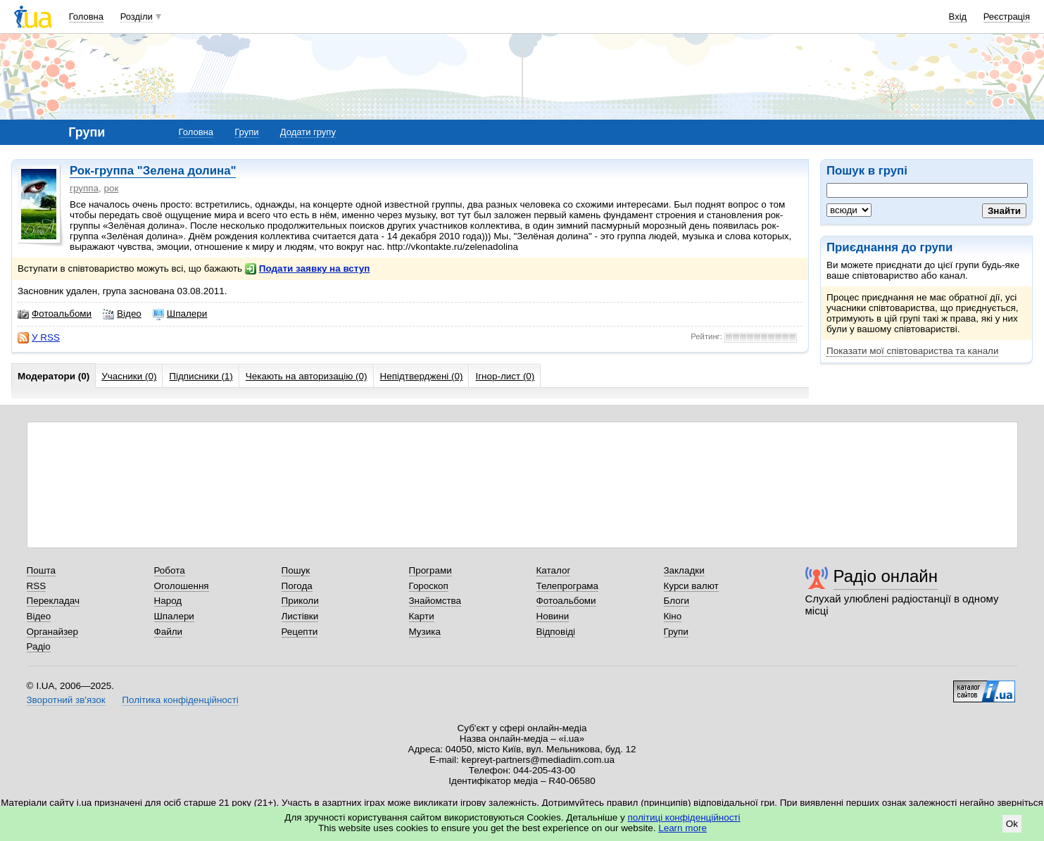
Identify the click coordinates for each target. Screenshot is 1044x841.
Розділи (136, 16)
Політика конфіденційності (180, 700)
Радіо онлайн (886, 576)
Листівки (300, 616)
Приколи (300, 600)
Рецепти (300, 631)
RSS (36, 586)
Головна (86, 16)
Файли (168, 631)
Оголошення (181, 586)
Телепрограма (567, 586)
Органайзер (52, 631)
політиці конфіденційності (684, 817)
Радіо (39, 646)
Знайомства (435, 600)
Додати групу (308, 132)
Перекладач (53, 600)
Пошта (41, 570)
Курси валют (691, 586)
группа (84, 188)
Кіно (673, 616)
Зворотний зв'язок (66, 700)
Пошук (296, 570)
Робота (169, 570)
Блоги (677, 600)
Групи (246, 132)
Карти (421, 616)
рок (110, 188)
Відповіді (556, 631)
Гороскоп (428, 586)
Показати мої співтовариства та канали (912, 351)
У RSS (39, 337)
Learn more (682, 828)
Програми (430, 570)
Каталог (553, 570)
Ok (1012, 823)
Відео (122, 314)
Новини (553, 616)
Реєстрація (1006, 16)
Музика (425, 631)
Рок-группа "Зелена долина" (153, 170)
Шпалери (180, 314)
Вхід (958, 16)
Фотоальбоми (55, 314)
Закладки (684, 570)
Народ (168, 600)
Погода (297, 586)
